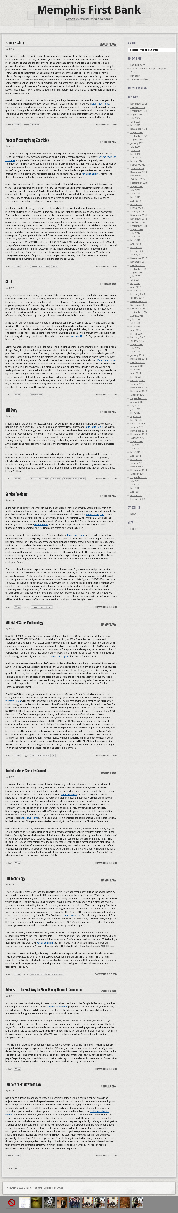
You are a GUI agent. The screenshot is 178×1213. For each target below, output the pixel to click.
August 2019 (136, 186)
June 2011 (135, 484)
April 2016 (135, 330)
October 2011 (137, 473)
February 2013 (137, 423)
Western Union (78, 336)
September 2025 (138, 111)
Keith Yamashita (69, 794)
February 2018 (137, 251)
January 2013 (137, 427)
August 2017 (136, 272)
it (53, 755)
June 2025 (135, 121)
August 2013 (136, 402)
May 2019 (135, 197)
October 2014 (137, 362)
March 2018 (136, 247)
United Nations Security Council (25, 771)
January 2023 (137, 143)
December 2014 (138, 359)
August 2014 (136, 366)
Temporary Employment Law (23, 1084)
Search (132, 43)
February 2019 (137, 208)
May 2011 (135, 488)
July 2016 (135, 319)
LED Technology (15, 878)
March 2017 (136, 290)
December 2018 (138, 215)
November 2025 (138, 103)
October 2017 (137, 265)
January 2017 (137, 297)
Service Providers (16, 494)
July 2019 (135, 190)
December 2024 (138, 129)
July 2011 (135, 481)
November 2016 (138, 305)
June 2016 (135, 323)
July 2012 (135, 445)
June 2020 (135, 150)
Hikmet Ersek (41, 524)
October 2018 (137, 222)
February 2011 (137, 499)
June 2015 (135, 351)
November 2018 (138, 218)
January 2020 (137, 168)
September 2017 (138, 269)
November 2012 (138, 434)
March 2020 (136, 161)
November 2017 (138, 261)
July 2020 (135, 147)
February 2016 (137, 337)
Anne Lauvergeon (95, 514)
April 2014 (135, 373)
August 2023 (136, 139)
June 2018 (135, 236)
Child (8, 282)
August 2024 (136, 132)
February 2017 (137, 294)
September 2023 (138, 136)
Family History (14, 42)
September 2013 (138, 398)
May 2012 (135, 452)
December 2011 (138, 466)
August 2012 (136, 441)
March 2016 (136, 333)
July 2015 (135, 348)
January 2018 (137, 254)
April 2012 (135, 456)
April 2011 (135, 491)
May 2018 (135, 240)
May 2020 (135, 154)
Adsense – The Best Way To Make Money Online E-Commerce (43, 990)
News (17, 125)
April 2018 (135, 244)
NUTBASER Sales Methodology (24, 622)
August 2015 (136, 344)
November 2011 (138, 470)
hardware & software (40, 755)
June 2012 (135, 448)
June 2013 (135, 409)
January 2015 (137, 355)
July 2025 (135, 118)
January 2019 (137, 211)
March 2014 (136, 376)
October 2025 (137, 107)
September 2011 (138, 477)
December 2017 (138, 258)
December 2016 (138, 301)
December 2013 (138, 387)
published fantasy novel (74, 479)
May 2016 (135, 326)
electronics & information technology (47, 974)
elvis (11, 49)
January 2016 (137, 341)
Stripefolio (48, 1188)
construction (36, 395)
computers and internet (41, 607)
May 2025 (135, 125)
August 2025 (136, 114)
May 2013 (135, 412)
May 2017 (135, 283)
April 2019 (135, 200)
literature (35, 125)
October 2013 (137, 394)
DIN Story (11, 410)
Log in (133, 528)
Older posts (12, 1168)
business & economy (40, 266)
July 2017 (135, 276)
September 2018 (138, 226)
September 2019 (138, 182)
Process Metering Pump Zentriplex (27, 140)
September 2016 (138, 312)
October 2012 (137, 438)
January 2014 (137, 384)
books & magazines (39, 479)
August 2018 (136, 229)
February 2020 (137, 164)
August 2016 (136, 315)
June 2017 (135, 279)
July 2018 (135, 233)
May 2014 (135, 369)
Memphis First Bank (89, 10)
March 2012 (136, 459)
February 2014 (137, 380)
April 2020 (135, 157)
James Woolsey (72, 915)
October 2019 (137, 179)
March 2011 (136, 495)
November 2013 (138, 391)
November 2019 (138, 175)
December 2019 (138, 172)
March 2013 (136, 420)
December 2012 (138, 430)
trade (54, 266)
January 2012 (137, 463)
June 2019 (135, 193)
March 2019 (136, 204)
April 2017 (135, 287)
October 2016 (137, 308)
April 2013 (135, 416)
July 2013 (135, 405)
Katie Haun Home (100, 103)
